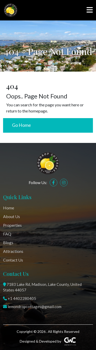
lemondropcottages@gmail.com (32, 306)
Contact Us (13, 259)
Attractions (13, 251)
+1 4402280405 (19, 298)
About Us (11, 216)
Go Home (21, 125)
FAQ (7, 233)
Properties (12, 225)
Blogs (8, 242)
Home (8, 207)
